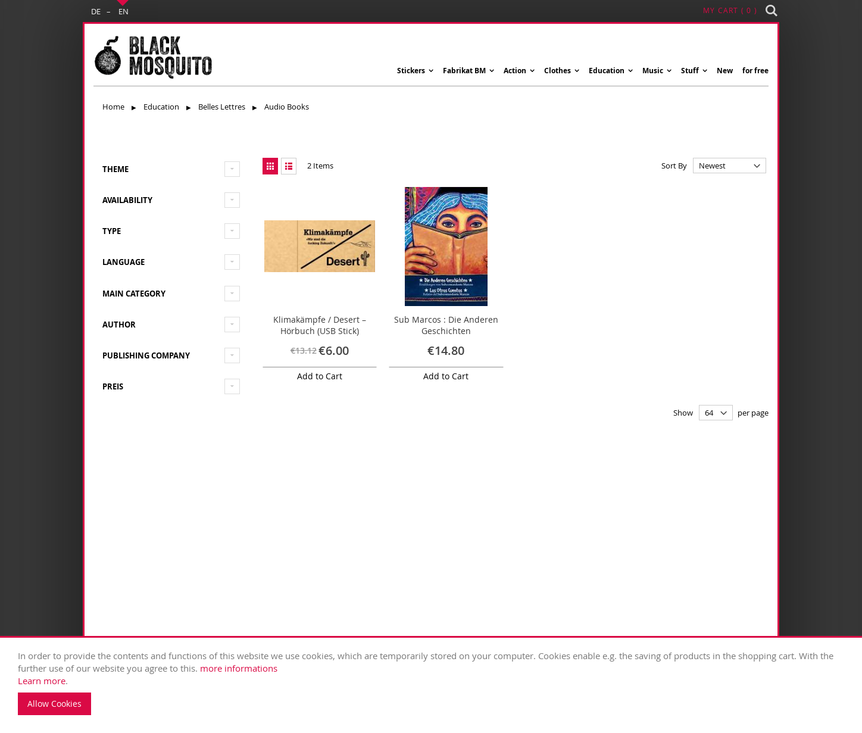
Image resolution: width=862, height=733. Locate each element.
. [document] (434, 682)
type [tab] (111, 231)
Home (114, 106)
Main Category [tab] (133, 293)
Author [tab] (119, 324)
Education (162, 106)
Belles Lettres (222, 106)
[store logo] (153, 58)
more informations (238, 668)
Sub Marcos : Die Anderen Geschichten (446, 325)
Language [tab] (123, 262)
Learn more (41, 681)
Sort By (674, 165)
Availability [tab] (127, 200)
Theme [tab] (115, 169)
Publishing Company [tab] (146, 355)
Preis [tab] (112, 386)
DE (96, 11)
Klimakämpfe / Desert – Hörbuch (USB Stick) (319, 325)
